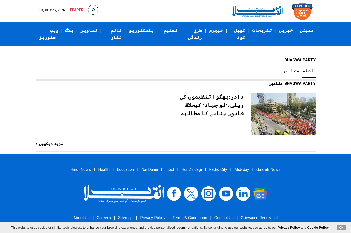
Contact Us (224, 217)
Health (104, 169)
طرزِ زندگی (195, 34)
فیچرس (216, 30)
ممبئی (307, 30)
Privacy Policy (152, 217)
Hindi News (80, 169)
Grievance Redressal (259, 217)
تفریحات (262, 30)
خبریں (286, 30)
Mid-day (241, 169)
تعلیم (170, 30)
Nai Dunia (149, 169)
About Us (81, 217)
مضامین (291, 70)
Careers (104, 217)
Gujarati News (268, 169)
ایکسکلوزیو (142, 30)
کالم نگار (116, 34)
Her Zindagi (191, 169)
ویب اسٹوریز (48, 34)
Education (125, 169)
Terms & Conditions (190, 217)
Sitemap (125, 217)
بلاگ (69, 30)
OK (341, 227)
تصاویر (88, 30)
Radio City (218, 169)
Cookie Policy (318, 227)
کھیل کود (239, 34)
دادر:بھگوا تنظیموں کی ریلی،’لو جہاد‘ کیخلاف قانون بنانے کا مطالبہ (212, 105)
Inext (169, 169)
